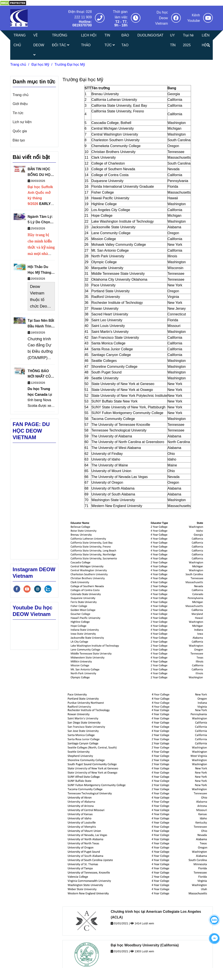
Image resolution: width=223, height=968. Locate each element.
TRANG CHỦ (20, 40)
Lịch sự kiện (22, 122)
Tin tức (18, 113)
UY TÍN (173, 40)
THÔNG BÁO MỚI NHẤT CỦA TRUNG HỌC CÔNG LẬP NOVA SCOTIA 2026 (40, 374)
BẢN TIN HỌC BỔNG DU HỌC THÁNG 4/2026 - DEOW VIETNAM (41, 172)
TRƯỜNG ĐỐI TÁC (60, 40)
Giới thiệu (20, 104)
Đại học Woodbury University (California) (145, 945)
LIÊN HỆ (205, 40)
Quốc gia (20, 131)
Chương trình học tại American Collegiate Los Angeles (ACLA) (156, 914)
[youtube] (27, 589)
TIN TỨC (110, 40)
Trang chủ (21, 95)
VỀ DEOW (38, 45)
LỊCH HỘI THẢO (88, 40)
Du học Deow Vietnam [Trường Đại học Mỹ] (161, 17)
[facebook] (17, 589)
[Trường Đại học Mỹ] (13, 3)
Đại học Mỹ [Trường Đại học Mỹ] (40, 64)
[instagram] (37, 589)
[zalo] (48, 589)
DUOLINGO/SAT (150, 35)
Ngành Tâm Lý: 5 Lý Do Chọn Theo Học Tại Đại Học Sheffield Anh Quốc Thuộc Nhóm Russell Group (40, 220)
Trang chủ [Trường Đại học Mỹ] (18, 64)
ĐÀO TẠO (125, 40)
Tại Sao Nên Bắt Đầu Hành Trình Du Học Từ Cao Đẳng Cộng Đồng (41, 324)
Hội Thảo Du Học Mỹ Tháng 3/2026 (39, 270)
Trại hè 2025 (188, 40)
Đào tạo (19, 140)
